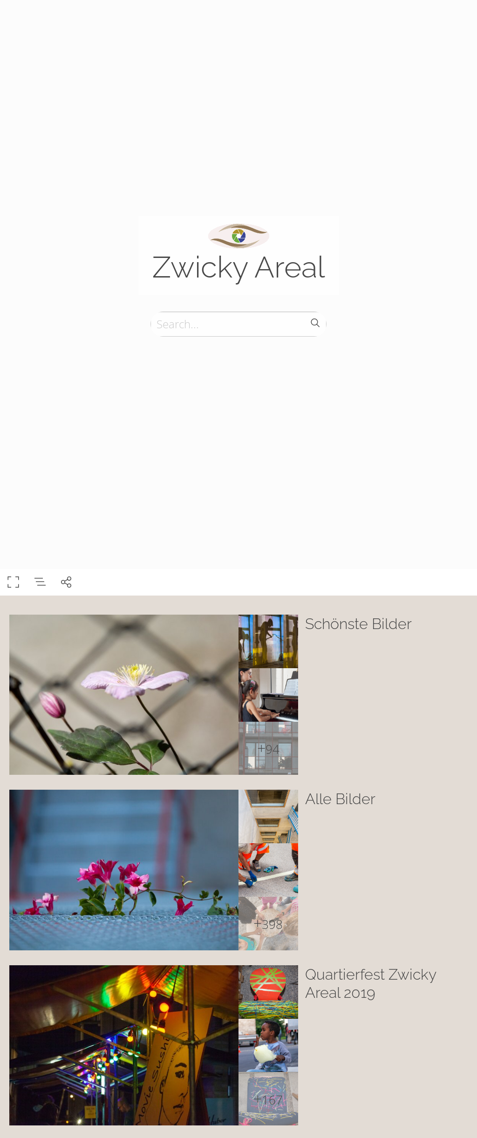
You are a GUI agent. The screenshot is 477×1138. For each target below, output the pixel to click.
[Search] (238, 324)
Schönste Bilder (358, 623)
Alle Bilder (340, 798)
